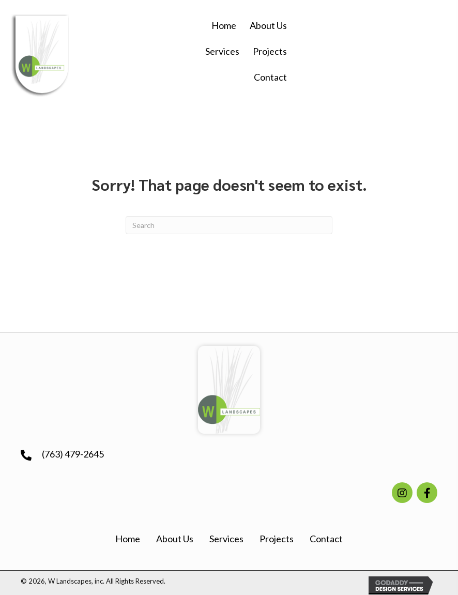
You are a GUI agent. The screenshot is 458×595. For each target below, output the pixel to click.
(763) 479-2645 (73, 454)
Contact (326, 538)
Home (127, 538)
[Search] (229, 225)
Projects (276, 538)
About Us (174, 538)
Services (226, 538)
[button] (402, 492)
